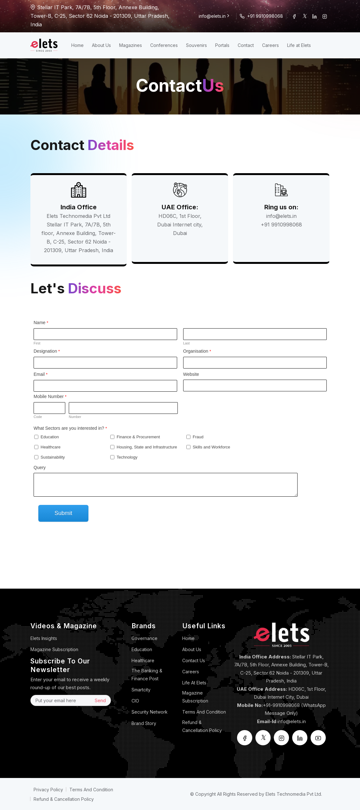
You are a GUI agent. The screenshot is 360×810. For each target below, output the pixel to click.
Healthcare (143, 660)
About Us (101, 45)
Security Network (150, 712)
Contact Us (193, 660)
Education (142, 649)
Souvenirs (196, 45)
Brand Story (144, 723)
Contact (246, 45)
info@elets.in (215, 16)
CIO (135, 700)
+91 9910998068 (265, 16)
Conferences (164, 45)
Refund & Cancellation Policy (202, 726)
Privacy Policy (48, 789)
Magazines (130, 45)
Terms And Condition (204, 712)
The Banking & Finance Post (147, 674)
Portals (222, 45)
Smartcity (141, 689)
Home (77, 45)
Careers (270, 45)
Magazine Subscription (54, 649)
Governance (145, 638)
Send (100, 700)
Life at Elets (299, 45)
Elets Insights (43, 638)
